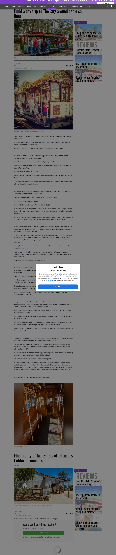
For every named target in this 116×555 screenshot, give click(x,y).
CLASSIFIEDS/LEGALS (63, 6)
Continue (58, 287)
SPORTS (13, 6)
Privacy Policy (55, 276)
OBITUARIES (21, 6)
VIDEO (35, 6)
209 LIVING (52, 6)
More (88, 6)
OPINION (29, 6)
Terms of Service (59, 274)
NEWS (6, 6)
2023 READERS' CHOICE (77, 6)
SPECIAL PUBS (43, 6)
